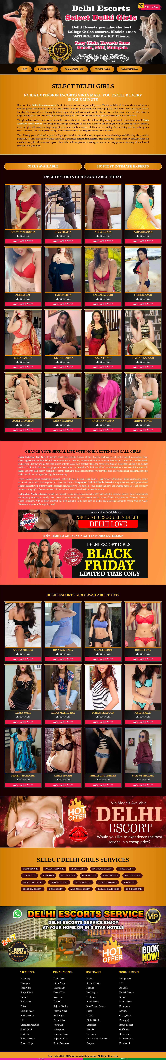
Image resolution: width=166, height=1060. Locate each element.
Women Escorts (132, 876)
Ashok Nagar (92, 1001)
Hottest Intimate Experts (123, 166)
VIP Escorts (48, 876)
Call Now (41, 1059)
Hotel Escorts (56, 889)
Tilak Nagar (59, 978)
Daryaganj (124, 1020)
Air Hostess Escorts (80, 889)
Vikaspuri (58, 997)
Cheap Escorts (78, 869)
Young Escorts (110, 876)
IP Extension (125, 1034)
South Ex (25, 1034)
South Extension (61, 1043)
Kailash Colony (126, 992)
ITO (121, 983)
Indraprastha (125, 978)
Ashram (123, 1011)
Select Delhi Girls (83, 86)
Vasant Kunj (59, 987)
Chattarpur (91, 997)
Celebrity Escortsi (32, 889)
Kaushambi (124, 1043)
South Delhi (26, 1029)
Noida (89, 1011)
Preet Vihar (26, 987)
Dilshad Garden (93, 1020)
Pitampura (25, 983)
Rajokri (89, 978)
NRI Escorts (129, 882)
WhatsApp (124, 1059)
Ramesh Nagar (126, 1024)
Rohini (24, 997)
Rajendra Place (61, 1038)
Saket (23, 1006)
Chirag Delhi (125, 1015)
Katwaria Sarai (126, 1038)
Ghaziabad (91, 1024)
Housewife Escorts (54, 869)
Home (24, 69)
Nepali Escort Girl (107, 882)
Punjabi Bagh (27, 992)
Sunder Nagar (27, 1043)
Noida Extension (129, 69)
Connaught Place (74, 69)
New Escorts (29, 876)
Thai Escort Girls (59, 882)
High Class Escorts (102, 869)
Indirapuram (59, 1029)
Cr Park (90, 1015)
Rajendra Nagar (61, 1034)
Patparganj (58, 1024)
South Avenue (27, 1015)
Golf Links (124, 1029)
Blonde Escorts (134, 889)
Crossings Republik (30, 1024)
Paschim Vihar (60, 1011)
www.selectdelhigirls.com (83, 1056)
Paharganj (25, 978)
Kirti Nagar (59, 1015)
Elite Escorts (89, 876)
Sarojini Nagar (27, 1011)
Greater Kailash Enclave (97, 1038)
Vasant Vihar (59, 992)
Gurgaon (90, 1043)
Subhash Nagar (28, 1038)
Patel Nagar (91, 992)
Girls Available (43, 166)
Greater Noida (102, 69)
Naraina (90, 987)
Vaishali (57, 1001)
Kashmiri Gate (93, 983)
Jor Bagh (123, 987)
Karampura (124, 1006)
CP (22, 1020)
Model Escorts (126, 869)
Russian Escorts (83, 882)
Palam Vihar (59, 1020)
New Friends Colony (96, 1006)
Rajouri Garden (61, 1006)
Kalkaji (122, 997)
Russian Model (46, 69)
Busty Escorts (68, 876)
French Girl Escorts (33, 882)
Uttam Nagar (60, 983)
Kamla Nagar (125, 1001)
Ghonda (90, 1029)
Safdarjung (26, 1001)
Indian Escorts (30, 869)
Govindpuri (91, 1034)
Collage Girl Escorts (108, 889)
